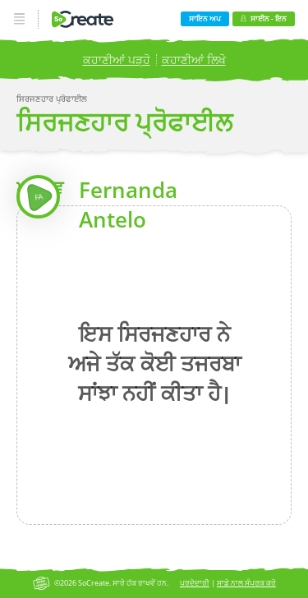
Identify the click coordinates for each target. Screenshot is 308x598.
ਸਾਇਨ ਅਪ (205, 18)
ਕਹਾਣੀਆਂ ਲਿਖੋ (194, 59)
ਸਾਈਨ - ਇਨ (263, 18)
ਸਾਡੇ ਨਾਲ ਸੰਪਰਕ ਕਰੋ (246, 582)
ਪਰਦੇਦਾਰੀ (194, 582)
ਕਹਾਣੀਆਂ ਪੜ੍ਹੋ (116, 59)
